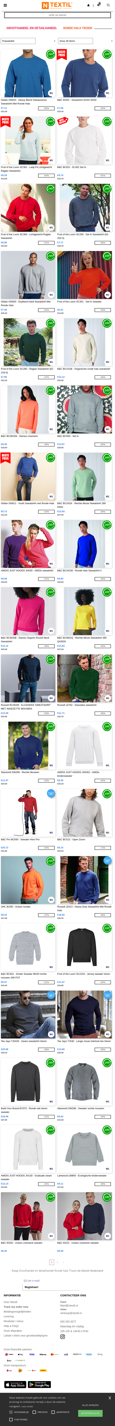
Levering (9, 1316)
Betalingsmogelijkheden (17, 1311)
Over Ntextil (10, 1302)
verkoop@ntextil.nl (71, 1313)
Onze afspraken (13, 1330)
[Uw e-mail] (50, 1280)
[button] (88, 5)
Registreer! (32, 1287)
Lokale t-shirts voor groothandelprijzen (26, 1335)
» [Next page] (63, 1262)
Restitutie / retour (14, 1321)
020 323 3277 (68, 1321)
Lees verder (27, 1406)
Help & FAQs (11, 1326)
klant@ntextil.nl (69, 1305)
